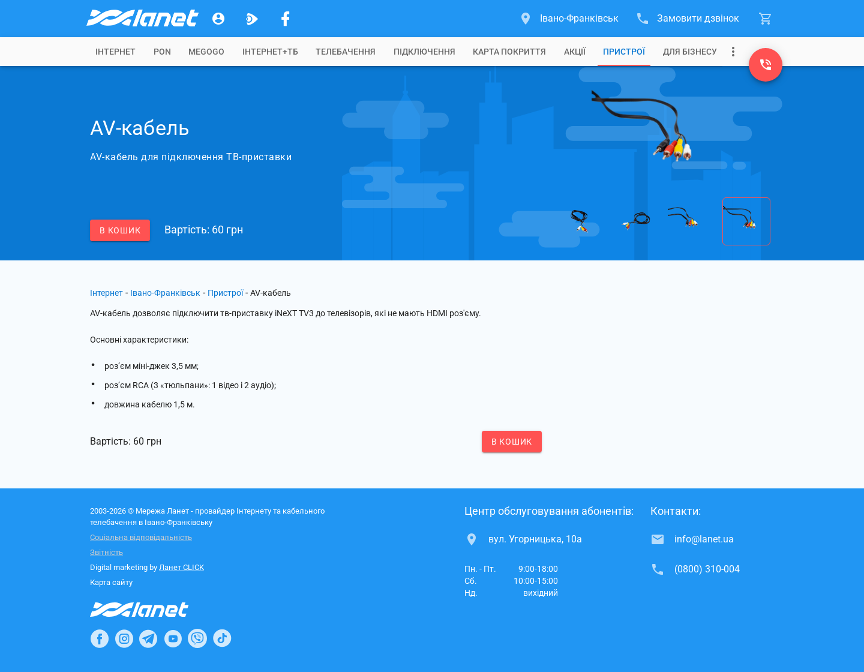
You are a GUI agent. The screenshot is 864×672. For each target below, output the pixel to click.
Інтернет (106, 293)
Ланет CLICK (181, 567)
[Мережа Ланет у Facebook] (285, 18)
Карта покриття (509, 51)
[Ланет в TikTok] (222, 638)
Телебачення (346, 51)
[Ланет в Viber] (197, 638)
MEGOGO (206, 51)
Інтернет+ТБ (270, 51)
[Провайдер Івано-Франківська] (142, 18)
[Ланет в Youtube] (172, 638)
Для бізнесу (690, 51)
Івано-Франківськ (165, 293)
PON (162, 51)
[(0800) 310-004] (765, 65)
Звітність (106, 552)
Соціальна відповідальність (141, 537)
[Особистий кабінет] (218, 18)
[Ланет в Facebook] (99, 638)
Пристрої (624, 51)
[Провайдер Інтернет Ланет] (153, 609)
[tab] (115, 51)
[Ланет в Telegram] (148, 638)
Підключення (424, 51)
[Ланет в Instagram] (124, 638)
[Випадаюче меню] (733, 51)
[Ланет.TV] (252, 18)
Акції (575, 51)
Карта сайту (111, 582)
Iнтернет (115, 51)
